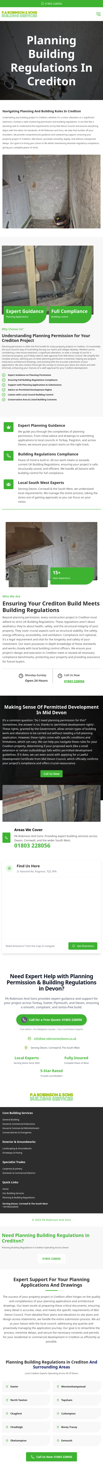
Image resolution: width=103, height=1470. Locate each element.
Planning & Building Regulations (18, 1197)
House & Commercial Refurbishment (20, 1128)
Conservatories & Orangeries (17, 1132)
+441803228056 (10, 1206)
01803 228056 (51, 3)
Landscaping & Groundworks (17, 1148)
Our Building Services (13, 1193)
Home (5, 1188)
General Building (10, 1119)
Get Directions (83, 946)
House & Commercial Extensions (18, 1123)
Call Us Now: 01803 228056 (51, 1457)
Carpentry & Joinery (12, 1168)
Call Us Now (52, 774)
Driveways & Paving (12, 1152)
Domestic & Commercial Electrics (19, 1172)
